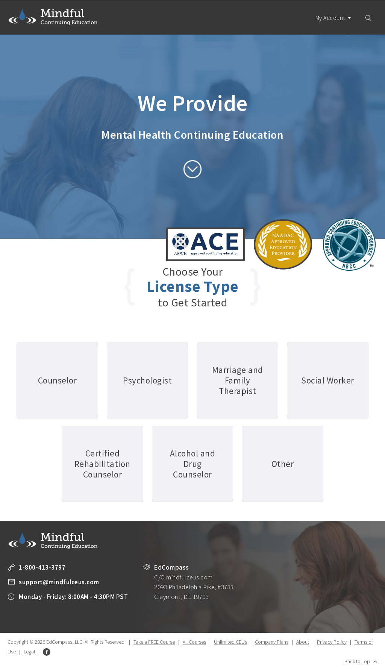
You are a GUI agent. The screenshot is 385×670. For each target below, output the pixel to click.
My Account (333, 24)
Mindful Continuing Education (53, 17)
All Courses (194, 641)
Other (282, 463)
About (302, 641)
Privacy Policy (332, 641)
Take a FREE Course (154, 641)
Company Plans (271, 641)
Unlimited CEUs (230, 641)
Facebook (46, 652)
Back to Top (357, 661)
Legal (29, 651)
